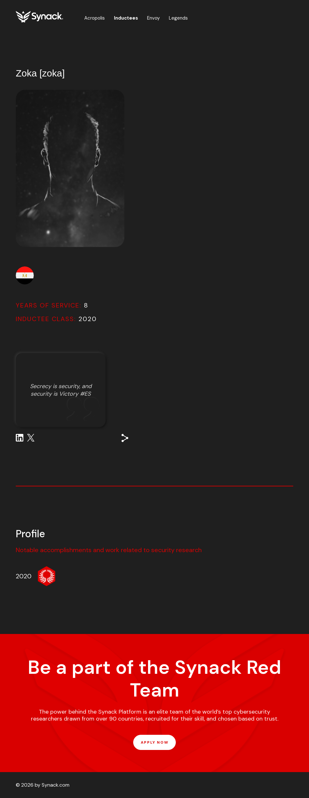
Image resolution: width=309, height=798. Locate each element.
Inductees (126, 18)
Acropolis (94, 18)
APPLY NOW (154, 742)
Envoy (153, 18)
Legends (178, 18)
